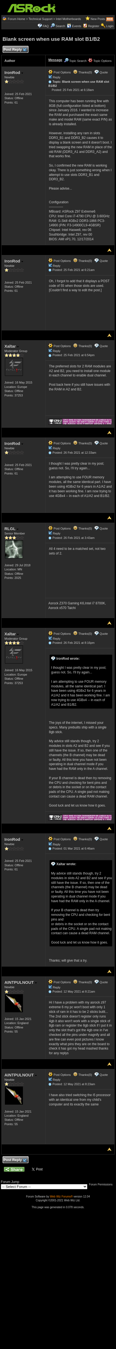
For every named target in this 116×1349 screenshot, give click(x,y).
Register (93, 26)
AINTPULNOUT (20, 982)
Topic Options (100, 60)
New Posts (98, 19)
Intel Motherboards (68, 19)
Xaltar (11, 346)
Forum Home (16, 19)
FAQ (46, 26)
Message (55, 60)
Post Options (59, 72)
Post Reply (14, 49)
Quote (104, 72)
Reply (56, 77)
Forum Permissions (102, 1184)
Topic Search (75, 60)
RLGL (11, 528)
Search (60, 26)
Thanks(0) (82, 72)
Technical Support (40, 19)
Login (110, 26)
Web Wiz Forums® (61, 1196)
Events (74, 26)
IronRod (13, 72)
